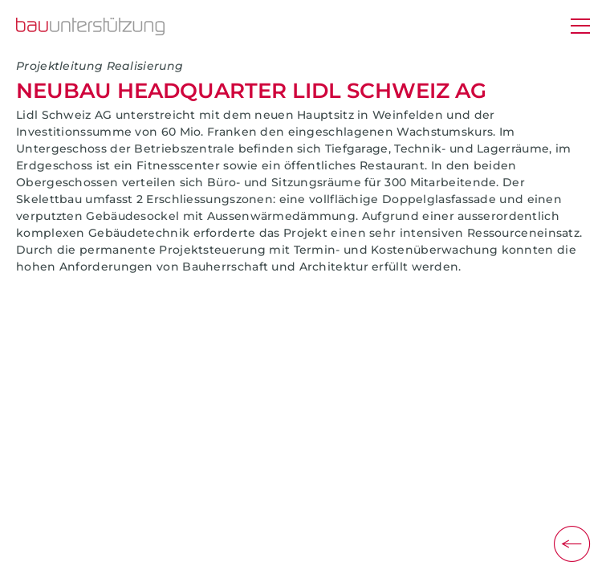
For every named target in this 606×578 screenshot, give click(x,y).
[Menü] (580, 27)
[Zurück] (572, 544)
